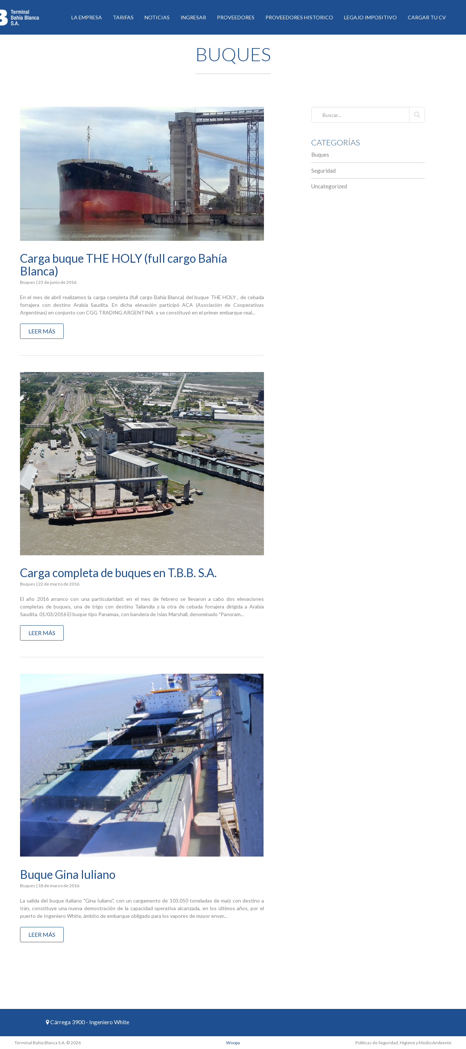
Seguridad (323, 170)
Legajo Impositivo (370, 17)
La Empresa (86, 17)
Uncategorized (329, 186)
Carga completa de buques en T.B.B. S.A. (118, 572)
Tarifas (123, 17)
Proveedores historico (299, 17)
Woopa (233, 1042)
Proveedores (235, 17)
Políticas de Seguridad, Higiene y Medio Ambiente (403, 1042)
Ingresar (193, 17)
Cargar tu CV (427, 17)
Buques (320, 154)
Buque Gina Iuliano (67, 874)
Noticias (157, 17)
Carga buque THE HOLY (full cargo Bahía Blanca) (123, 264)
